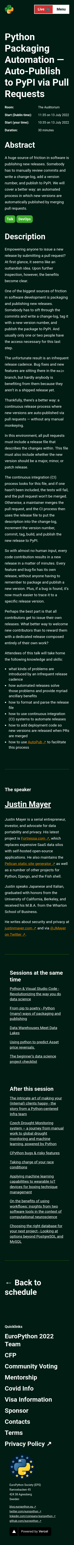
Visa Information (28, 1399)
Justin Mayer (28, 804)
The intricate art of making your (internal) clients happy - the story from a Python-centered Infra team (36, 1106)
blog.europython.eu (21, 1506)
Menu (61, 9)
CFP (10, 1355)
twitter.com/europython (23, 1511)
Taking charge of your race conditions (32, 1164)
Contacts (17, 1421)
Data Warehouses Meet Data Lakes (33, 1030)
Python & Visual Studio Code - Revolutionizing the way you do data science (35, 993)
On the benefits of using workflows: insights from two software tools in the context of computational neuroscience (36, 1208)
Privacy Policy (25, 1443)
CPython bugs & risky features (35, 1152)
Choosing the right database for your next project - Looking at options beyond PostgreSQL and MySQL (36, 1233)
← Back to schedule (23, 1287)
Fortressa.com (33, 838)
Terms (14, 1432)
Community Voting (31, 1366)
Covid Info (19, 1388)
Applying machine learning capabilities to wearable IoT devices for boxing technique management (34, 1184)
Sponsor (16, 1410)
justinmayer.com (18, 927)
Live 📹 (44, 9)
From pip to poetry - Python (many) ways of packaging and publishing (35, 1013)
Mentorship (21, 1377)
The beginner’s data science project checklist (33, 1058)
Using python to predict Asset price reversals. (34, 1044)
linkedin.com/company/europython (30, 1515)
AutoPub (35, 741)
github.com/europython (23, 1520)
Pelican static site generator (28, 863)
